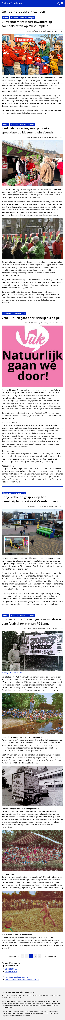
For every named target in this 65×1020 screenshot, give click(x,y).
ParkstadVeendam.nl (12, 3)
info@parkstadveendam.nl (16, 977)
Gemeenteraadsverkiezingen (22, 18)
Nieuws (5, 18)
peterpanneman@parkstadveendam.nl (22, 979)
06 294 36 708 (11, 971)
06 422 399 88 (11, 969)
